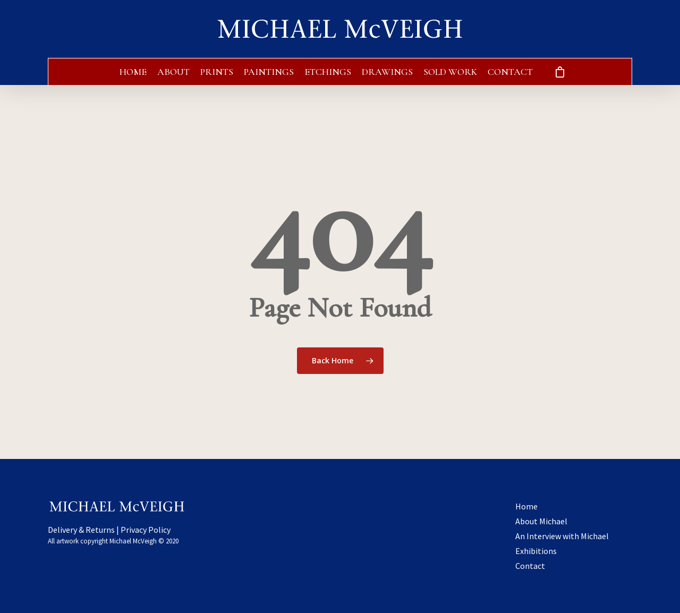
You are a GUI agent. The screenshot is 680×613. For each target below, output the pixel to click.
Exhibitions (536, 551)
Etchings (327, 72)
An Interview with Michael (562, 536)
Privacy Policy (146, 529)
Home (133, 72)
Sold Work (450, 72)
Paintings (269, 72)
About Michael (541, 521)
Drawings (387, 72)
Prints (216, 72)
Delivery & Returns (81, 529)
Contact (510, 72)
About (173, 72)
